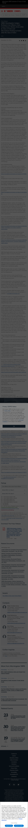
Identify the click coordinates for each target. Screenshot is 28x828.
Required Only (9, 825)
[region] (14, 815)
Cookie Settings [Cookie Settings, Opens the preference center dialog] (14, 823)
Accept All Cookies (19, 825)
